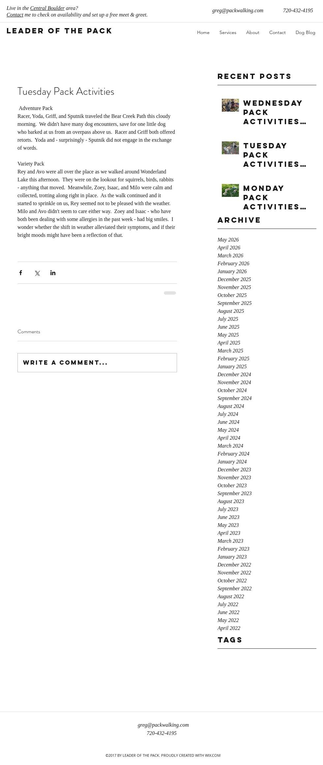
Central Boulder (47, 8)
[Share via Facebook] (20, 273)
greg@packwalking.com (237, 10)
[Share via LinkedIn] (53, 273)
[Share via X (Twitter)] (37, 273)
